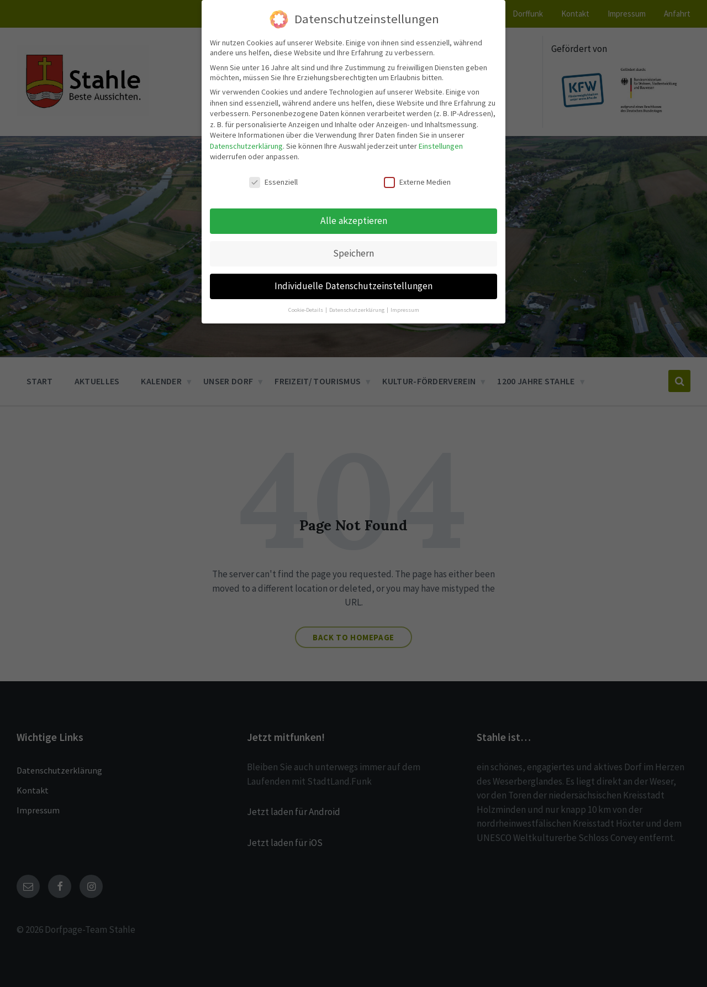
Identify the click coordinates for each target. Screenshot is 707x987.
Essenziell (273, 169)
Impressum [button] (405, 297)
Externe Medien (417, 169)
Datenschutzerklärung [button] (357, 297)
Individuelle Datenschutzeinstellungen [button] (353, 273)
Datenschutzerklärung (246, 133)
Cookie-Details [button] (306, 297)
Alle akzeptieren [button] (353, 208)
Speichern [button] (353, 240)
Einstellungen (441, 133)
